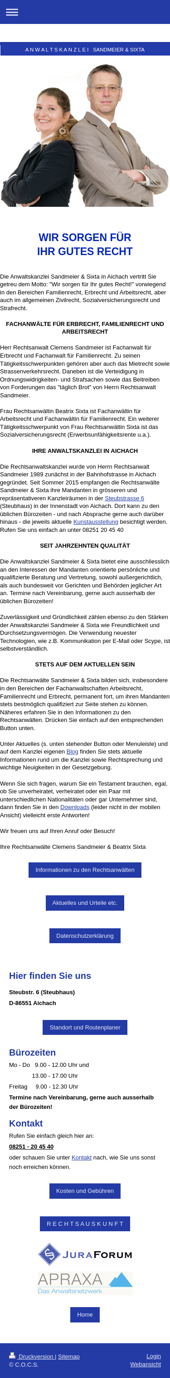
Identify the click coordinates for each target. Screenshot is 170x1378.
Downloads (74, 807)
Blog (72, 751)
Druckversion (32, 1356)
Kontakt (82, 1157)
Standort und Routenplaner (84, 1027)
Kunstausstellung (95, 521)
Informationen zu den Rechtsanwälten (84, 869)
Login (153, 1356)
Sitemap (69, 1356)
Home (85, 1314)
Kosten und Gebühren (85, 1190)
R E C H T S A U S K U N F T (85, 1223)
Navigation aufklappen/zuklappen (85, 12)
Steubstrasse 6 (124, 498)
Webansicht (145, 1364)
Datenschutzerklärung (84, 935)
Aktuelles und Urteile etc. (85, 902)
